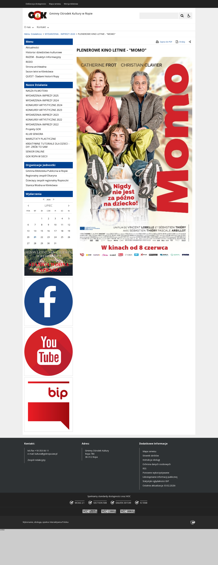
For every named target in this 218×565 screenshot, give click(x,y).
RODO (29, 96)
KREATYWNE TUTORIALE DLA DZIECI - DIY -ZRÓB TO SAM (47, 179)
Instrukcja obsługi (151, 494)
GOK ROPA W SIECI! (36, 191)
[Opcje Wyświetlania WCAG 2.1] (189, 15)
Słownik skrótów (151, 490)
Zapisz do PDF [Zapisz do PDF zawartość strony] (163, 76)
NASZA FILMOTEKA (37, 125)
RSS (144, 502)
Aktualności (32, 82)
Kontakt (43, 27)
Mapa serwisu (55, 4)
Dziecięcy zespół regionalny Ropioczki (47, 215)
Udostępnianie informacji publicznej (160, 511)
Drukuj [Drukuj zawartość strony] (180, 76)
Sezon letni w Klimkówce (39, 106)
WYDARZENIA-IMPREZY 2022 (42, 159)
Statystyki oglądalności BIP (156, 515)
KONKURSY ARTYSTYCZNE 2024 (44, 139)
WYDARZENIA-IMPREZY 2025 (42, 130)
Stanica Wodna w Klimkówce (42, 219)
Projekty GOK (33, 163)
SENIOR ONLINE (35, 186)
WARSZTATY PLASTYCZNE (41, 173)
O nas (29, 27)
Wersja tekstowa (71, 4)
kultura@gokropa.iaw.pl (46, 488)
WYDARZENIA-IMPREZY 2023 (42, 149)
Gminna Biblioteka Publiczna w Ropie (47, 205)
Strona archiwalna (36, 101)
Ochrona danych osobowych (157, 498)
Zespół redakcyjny (36, 494)
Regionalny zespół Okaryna (41, 210)
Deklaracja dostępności (36, 4)
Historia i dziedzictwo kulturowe (44, 86)
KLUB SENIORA (34, 168)
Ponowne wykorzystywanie (156, 507)
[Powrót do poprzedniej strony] (190, 76)
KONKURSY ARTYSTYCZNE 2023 (44, 144)
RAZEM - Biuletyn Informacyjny (43, 91)
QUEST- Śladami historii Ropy (42, 111)
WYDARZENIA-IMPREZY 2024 (42, 135)
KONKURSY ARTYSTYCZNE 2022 (44, 154)
